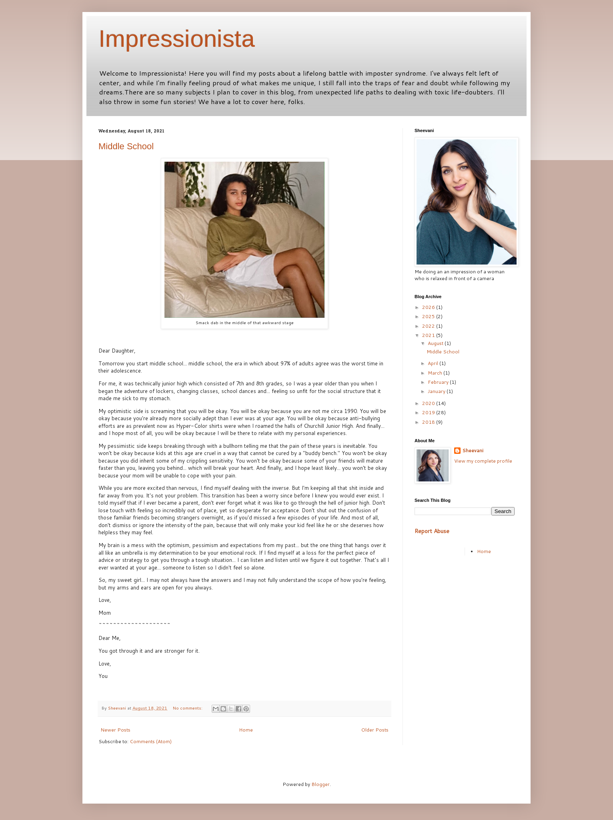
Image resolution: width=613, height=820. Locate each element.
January (437, 391)
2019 (429, 412)
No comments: (188, 708)
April (433, 363)
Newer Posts (115, 729)
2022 (429, 326)
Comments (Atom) (151, 741)
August (436, 343)
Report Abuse (432, 531)
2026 (429, 307)
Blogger (320, 784)
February (439, 382)
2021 (429, 335)
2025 (429, 316)
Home (246, 729)
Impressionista (176, 38)
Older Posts (375, 729)
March (435, 372)
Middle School (126, 146)
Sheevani (472, 450)
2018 (429, 422)
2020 (429, 403)
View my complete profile (483, 460)
